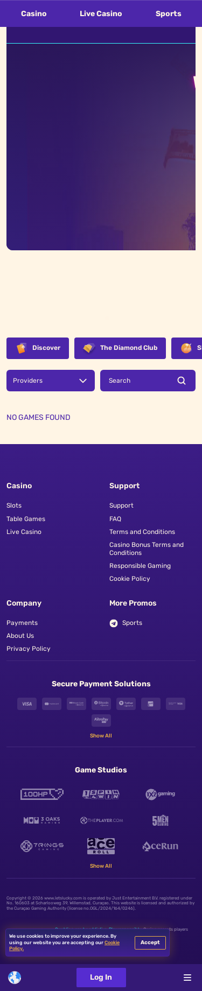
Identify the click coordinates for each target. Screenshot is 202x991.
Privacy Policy (28, 648)
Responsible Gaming (140, 566)
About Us (20, 635)
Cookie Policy (129, 578)
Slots (14, 505)
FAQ (115, 519)
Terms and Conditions (142, 532)
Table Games (25, 519)
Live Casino (101, 13)
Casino (34, 13)
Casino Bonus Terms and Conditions (146, 548)
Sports (169, 13)
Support (121, 505)
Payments (22, 623)
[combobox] (14, 977)
